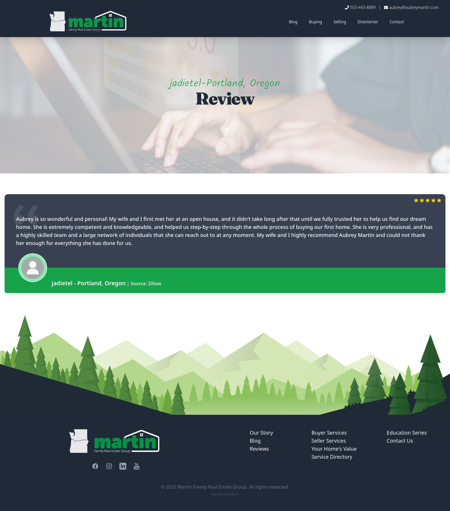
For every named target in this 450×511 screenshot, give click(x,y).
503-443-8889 (363, 7)
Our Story (261, 432)
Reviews (259, 448)
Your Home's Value (334, 448)
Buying (315, 21)
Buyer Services (329, 432)
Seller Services (328, 440)
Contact (396, 21)
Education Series (407, 432)
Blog (293, 21)
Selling (339, 21)
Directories (368, 21)
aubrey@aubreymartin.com (414, 7)
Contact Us (400, 440)
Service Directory (331, 456)
